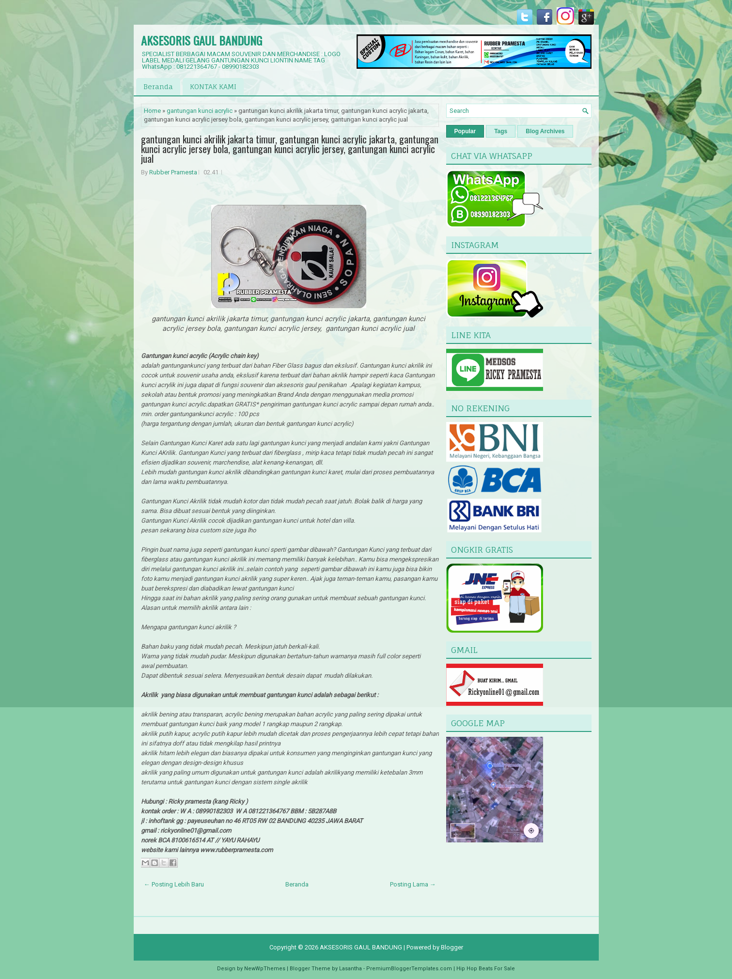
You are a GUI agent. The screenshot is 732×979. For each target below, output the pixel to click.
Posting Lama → (413, 884)
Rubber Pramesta (173, 172)
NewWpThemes (264, 968)
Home (152, 110)
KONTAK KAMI (213, 86)
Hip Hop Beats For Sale (485, 968)
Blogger (452, 947)
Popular (465, 131)
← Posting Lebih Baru (174, 884)
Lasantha (350, 968)
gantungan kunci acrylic (200, 110)
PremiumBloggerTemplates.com (409, 968)
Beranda (158, 86)
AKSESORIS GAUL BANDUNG (201, 40)
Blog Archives (545, 131)
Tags (500, 131)
